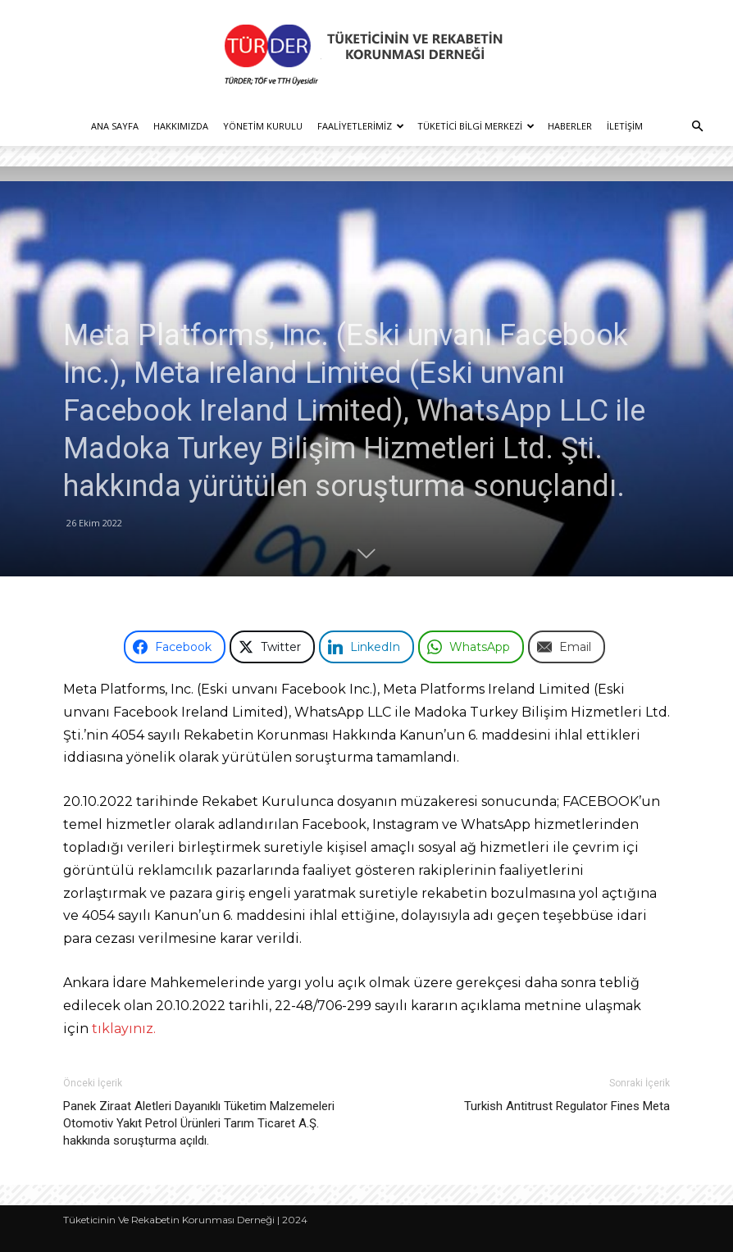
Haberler (570, 126)
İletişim (625, 126)
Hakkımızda (180, 126)
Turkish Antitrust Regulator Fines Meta (567, 1106)
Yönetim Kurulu (263, 126)
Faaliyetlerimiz (360, 126)
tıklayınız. (124, 1028)
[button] (697, 126)
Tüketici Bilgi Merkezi (476, 126)
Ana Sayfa (115, 126)
